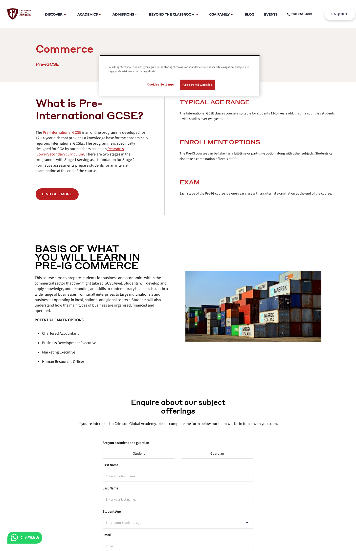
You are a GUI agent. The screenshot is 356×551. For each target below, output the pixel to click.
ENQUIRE (339, 14)
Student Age (112, 511)
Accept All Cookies (197, 85)
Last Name (110, 488)
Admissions (123, 14)
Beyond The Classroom (171, 14)
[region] (179, 75)
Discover (54, 14)
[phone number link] (299, 14)
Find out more (57, 194)
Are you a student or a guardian (126, 443)
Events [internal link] (270, 14)
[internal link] (339, 14)
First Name (110, 465)
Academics (87, 14)
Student (141, 452)
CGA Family (219, 14)
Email (107, 535)
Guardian (219, 452)
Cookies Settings (160, 84)
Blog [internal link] (249, 14)
